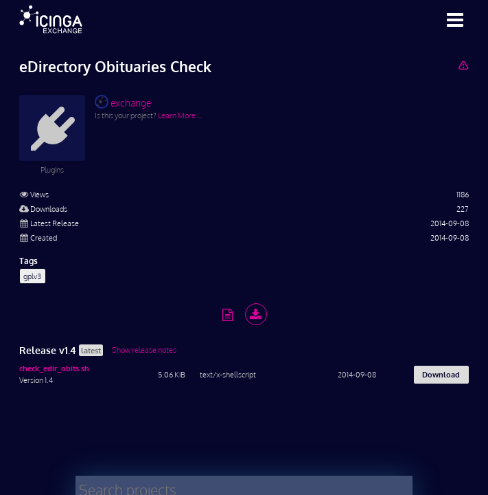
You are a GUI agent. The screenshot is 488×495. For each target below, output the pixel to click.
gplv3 (32, 276)
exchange (123, 102)
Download (441, 374)
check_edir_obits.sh (54, 368)
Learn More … (180, 115)
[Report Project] (463, 65)
